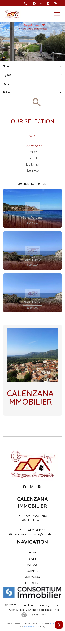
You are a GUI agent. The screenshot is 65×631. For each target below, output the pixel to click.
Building (32, 164)
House (32, 152)
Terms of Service (31, 626)
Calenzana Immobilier (32, 502)
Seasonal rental (32, 183)
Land (32, 158)
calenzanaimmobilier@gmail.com (35, 534)
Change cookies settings (44, 609)
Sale (32, 135)
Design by (37, 614)
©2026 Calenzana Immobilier (23, 605)
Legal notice (52, 605)
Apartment (32, 146)
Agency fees (17, 609)
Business (32, 170)
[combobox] (32, 66)
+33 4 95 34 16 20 (34, 530)
